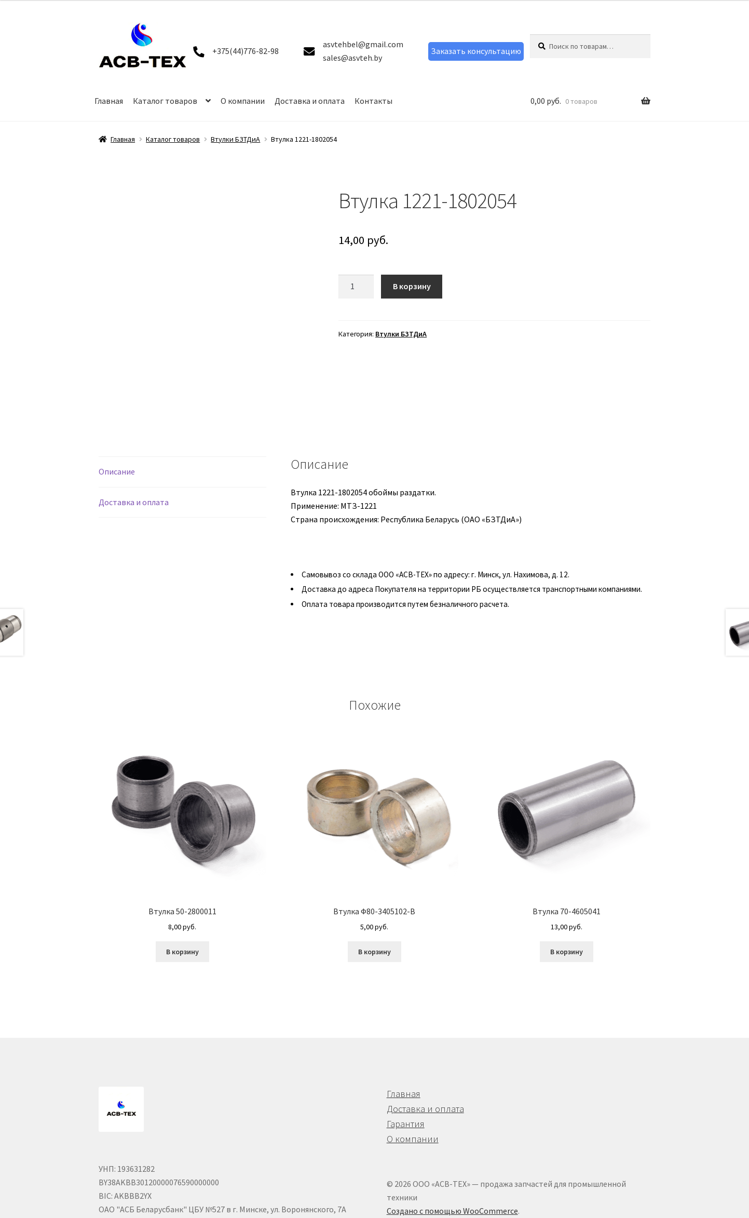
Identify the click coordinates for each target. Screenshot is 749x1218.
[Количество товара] (356, 287)
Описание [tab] (117, 411)
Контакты (373, 101)
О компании (243, 101)
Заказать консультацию (476, 51)
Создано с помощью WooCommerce (452, 1150)
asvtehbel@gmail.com (363, 44)
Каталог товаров (165, 101)
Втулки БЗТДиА (235, 139)
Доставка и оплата (310, 101)
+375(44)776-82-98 (245, 51)
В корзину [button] (182, 891)
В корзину (412, 286)
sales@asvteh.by (352, 57)
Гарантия (406, 1064)
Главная (108, 101)
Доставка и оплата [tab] (134, 442)
